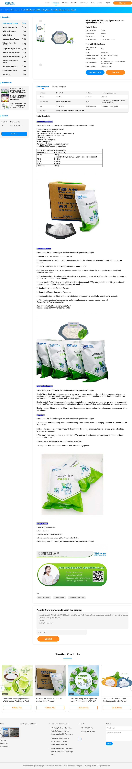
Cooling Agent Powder (14, 23)
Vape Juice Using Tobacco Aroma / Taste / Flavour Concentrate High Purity (60, 741)
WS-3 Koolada (14, 35)
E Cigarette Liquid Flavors (14, 49)
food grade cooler (43, 597)
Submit (48, 639)
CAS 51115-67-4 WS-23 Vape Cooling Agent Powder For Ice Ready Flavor (114, 701)
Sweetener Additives (14, 70)
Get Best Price (95, 72)
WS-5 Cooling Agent (14, 31)
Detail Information (43, 87)
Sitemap (3, 740)
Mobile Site (4, 743)
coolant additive (59, 597)
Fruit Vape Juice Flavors (14, 39)
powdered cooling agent (77, 597)
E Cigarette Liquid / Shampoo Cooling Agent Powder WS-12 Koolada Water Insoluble (18, 90)
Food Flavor (14, 74)
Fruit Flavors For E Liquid (14, 57)
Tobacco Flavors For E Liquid (14, 61)
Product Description (59, 87)
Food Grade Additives (14, 66)
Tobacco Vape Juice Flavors (14, 44)
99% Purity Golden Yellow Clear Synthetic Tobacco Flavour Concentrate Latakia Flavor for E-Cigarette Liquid (62, 731)
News (2, 737)
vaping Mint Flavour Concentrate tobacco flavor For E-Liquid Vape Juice (62, 752)
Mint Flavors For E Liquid (14, 53)
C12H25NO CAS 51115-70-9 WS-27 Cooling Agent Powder (18, 97)
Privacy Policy (4, 746)
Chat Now (122, 3)
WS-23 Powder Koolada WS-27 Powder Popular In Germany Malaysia (18, 105)
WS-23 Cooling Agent (14, 27)
